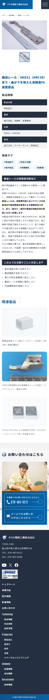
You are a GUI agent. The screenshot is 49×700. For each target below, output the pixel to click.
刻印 (6, 648)
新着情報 (6, 602)
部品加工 (8, 639)
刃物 (6, 653)
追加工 (7, 644)
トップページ (8, 584)
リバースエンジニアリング (16, 657)
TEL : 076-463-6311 (12, 552)
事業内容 (6, 590)
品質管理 (8, 628)
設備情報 (8, 668)
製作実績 (6, 596)
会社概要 (8, 673)
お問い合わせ (8, 608)
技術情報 (8, 619)
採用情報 (8, 684)
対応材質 (8, 623)
